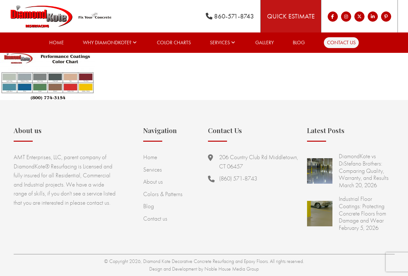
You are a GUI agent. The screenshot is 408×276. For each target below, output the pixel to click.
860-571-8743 (230, 16)
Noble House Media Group (231, 268)
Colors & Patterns (163, 194)
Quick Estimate (291, 16)
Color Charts (174, 42)
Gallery (264, 42)
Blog (299, 42)
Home (56, 42)
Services (220, 42)
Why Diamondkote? (107, 42)
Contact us (341, 42)
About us (153, 182)
